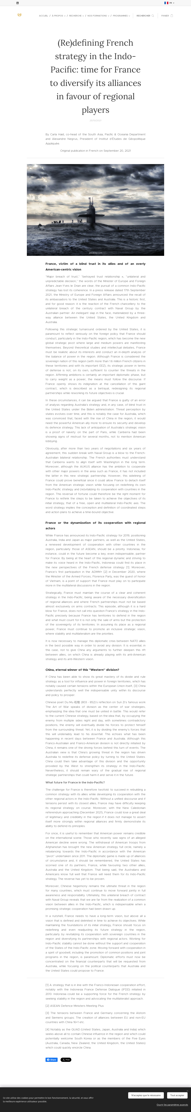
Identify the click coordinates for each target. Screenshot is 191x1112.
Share (51, 1060)
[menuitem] (44, 15)
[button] (145, 15)
